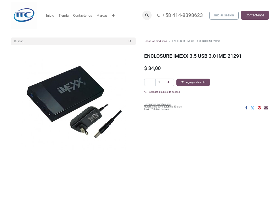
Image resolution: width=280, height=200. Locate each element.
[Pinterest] (259, 108)
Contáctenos (255, 15)
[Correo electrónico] (266, 108)
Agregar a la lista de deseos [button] (162, 92)
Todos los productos (155, 41)
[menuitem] (50, 15)
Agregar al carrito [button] (193, 82)
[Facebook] (246, 108)
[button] (147, 15)
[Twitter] (252, 108)
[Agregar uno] (168, 82)
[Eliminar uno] (150, 82)
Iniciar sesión (224, 15)
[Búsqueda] (130, 41)
